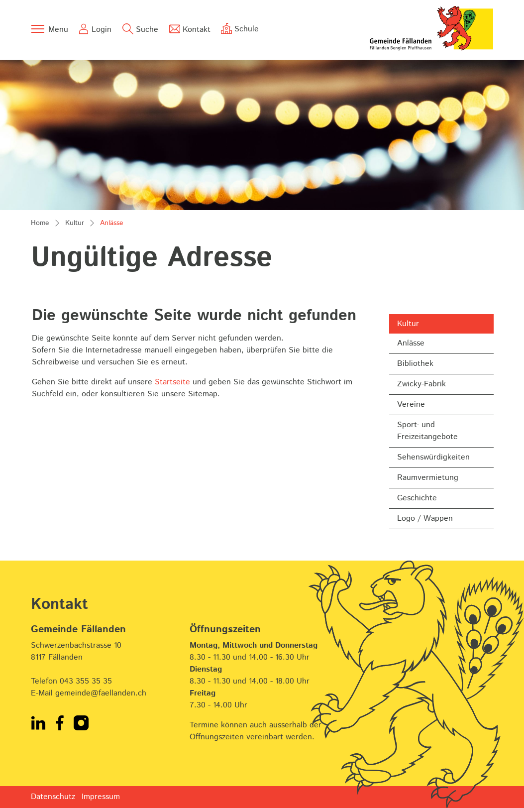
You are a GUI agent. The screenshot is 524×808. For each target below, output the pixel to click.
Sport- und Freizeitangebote (427, 431)
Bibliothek (415, 363)
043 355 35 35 (86, 681)
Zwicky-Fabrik (421, 384)
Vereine (411, 404)
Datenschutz (53, 797)
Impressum (101, 797)
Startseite (172, 382)
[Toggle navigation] (49, 28)
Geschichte (417, 498)
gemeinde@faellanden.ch (100, 693)
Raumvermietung (427, 477)
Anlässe (423, 345)
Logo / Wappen (425, 518)
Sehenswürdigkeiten (433, 457)
